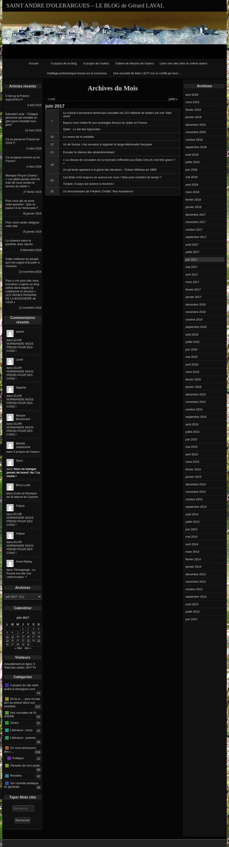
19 (52, 164)
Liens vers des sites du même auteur (183, 63)
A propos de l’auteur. (96, 63)
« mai (51, 99)
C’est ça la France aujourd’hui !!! (17, 97)
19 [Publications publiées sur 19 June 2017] (7, 640)
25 (52, 191)
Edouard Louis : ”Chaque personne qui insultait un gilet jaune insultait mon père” (22, 119)
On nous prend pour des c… (20, 749)
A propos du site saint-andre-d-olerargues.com (21, 687)
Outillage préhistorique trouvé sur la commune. (77, 73)
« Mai (18, 648)
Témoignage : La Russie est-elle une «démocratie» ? (20, 573)
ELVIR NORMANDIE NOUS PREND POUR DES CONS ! (20, 345)
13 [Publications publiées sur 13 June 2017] (12, 636)
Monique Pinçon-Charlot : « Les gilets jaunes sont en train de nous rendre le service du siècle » (23, 181)
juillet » (173, 99)
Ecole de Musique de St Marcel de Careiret (22, 495)
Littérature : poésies (23, 737)
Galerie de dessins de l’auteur (134, 63)
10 (52, 136)
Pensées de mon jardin (25, 765)
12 (52, 144)
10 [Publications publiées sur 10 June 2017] (33, 632)
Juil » (27, 648)
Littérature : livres (21, 730)
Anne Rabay (24, 561)
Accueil (33, 63)
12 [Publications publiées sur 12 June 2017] (7, 636)
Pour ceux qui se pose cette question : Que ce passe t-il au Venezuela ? (22, 204)
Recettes (16, 775)
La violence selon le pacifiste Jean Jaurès (19, 242)
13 (52, 152)
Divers (14, 722)
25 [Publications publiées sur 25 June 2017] (38, 640)
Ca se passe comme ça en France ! (23, 159)
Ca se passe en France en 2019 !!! (23, 141)
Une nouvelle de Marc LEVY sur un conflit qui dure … (147, 73)
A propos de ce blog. (64, 63)
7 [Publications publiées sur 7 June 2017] (17, 632)
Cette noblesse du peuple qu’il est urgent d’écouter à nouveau (23, 262)
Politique (18, 758)
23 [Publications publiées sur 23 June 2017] (28, 640)
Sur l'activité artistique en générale (21, 784)
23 (52, 180)
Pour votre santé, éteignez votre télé (23, 224)
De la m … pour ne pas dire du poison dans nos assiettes (22, 702)
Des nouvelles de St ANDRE (20, 714)
